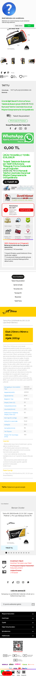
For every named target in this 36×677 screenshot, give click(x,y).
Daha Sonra (18, 25)
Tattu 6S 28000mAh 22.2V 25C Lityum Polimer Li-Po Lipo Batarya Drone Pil (17, 514)
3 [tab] (11, 553)
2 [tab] (9, 553)
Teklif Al (9, 548)
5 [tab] (16, 553)
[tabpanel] (17, 531)
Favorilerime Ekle (23, 76)
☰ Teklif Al (11, 182)
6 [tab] (19, 553)
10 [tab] (29, 553)
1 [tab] (6, 553)
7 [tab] (21, 553)
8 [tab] (24, 553)
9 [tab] (26, 553)
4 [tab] (14, 553)
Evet (29, 25)
